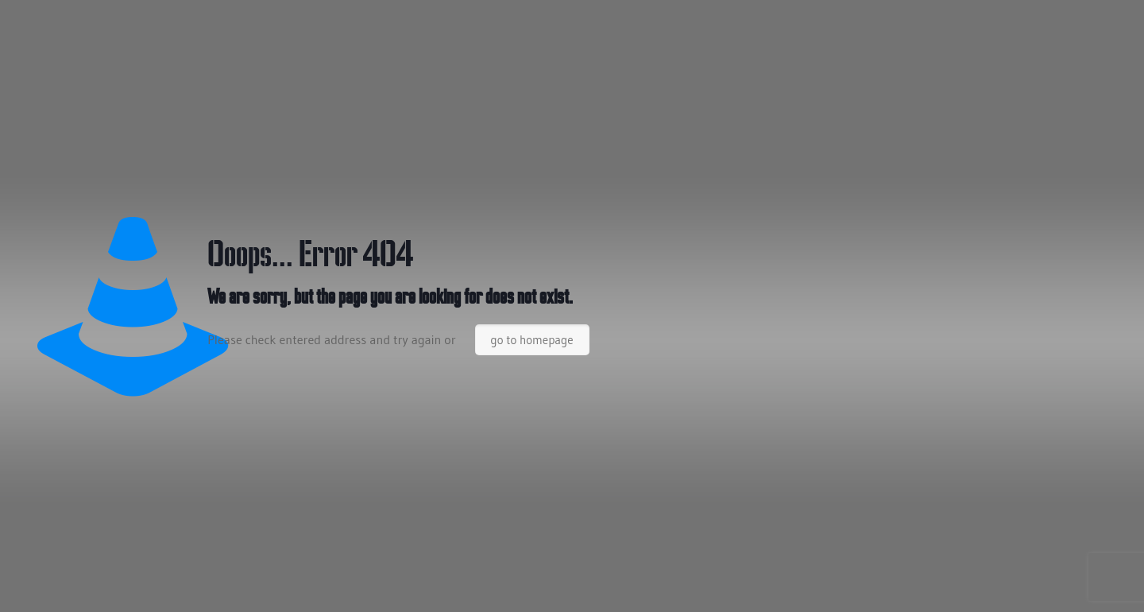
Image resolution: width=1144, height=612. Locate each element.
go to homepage (532, 339)
